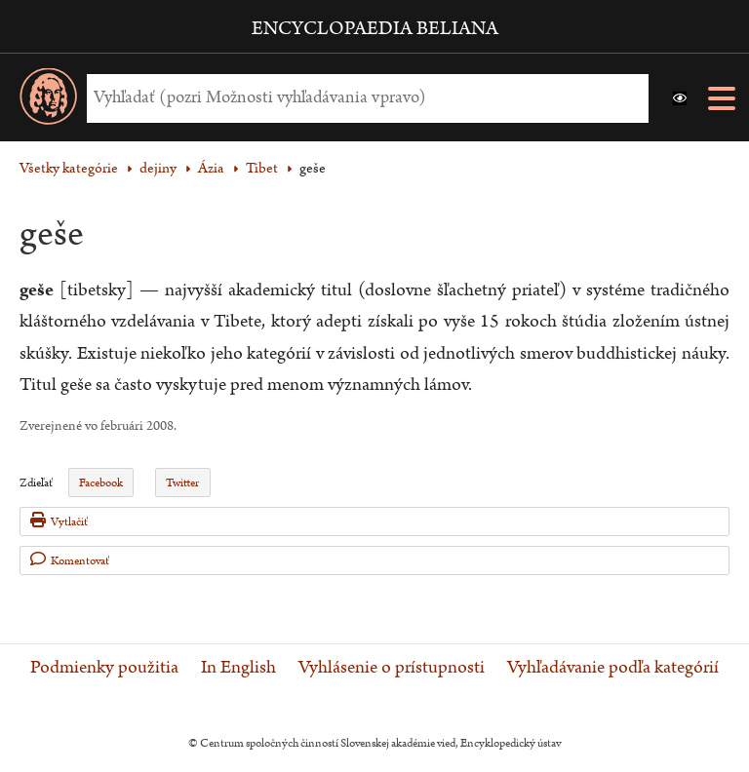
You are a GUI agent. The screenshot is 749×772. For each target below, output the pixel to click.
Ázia (211, 168)
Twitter (182, 483)
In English (238, 667)
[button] (679, 98)
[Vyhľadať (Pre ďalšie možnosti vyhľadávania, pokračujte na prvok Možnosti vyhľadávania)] (363, 98)
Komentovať (69, 560)
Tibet (262, 168)
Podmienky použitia (104, 667)
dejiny (158, 168)
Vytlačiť (59, 521)
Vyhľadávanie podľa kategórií (613, 667)
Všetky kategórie (69, 168)
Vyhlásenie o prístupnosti (391, 667)
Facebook (101, 483)
